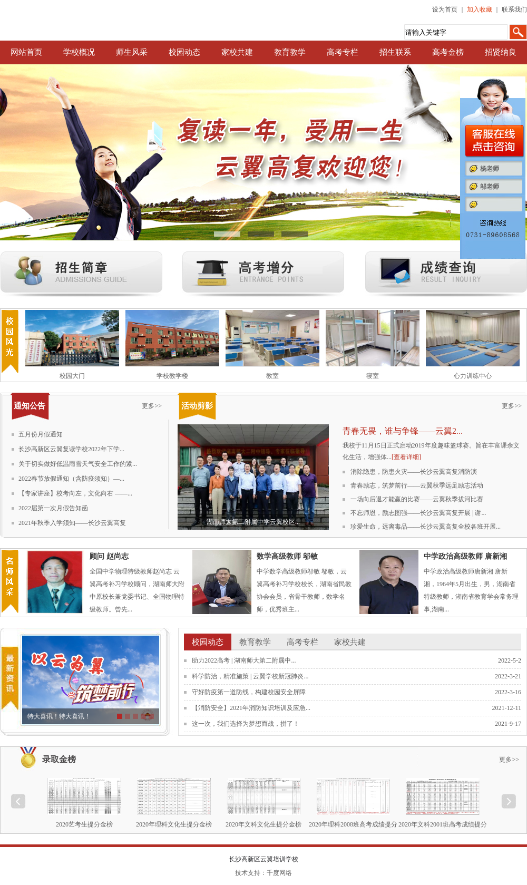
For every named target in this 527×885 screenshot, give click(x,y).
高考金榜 (448, 52)
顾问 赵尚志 (109, 556)
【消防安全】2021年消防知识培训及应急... (251, 708)
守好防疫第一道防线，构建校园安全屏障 (249, 692)
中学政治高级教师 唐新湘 (465, 556)
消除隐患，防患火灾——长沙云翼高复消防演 (413, 471)
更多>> (152, 406)
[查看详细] (406, 457)
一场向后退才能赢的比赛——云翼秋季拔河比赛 (416, 499)
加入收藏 (479, 9)
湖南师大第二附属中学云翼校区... (253, 522)
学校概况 (79, 52)
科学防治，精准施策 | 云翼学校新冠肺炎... (250, 676)
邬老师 (489, 186)
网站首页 (26, 52)
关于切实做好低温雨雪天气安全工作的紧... (77, 464)
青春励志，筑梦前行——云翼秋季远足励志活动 (416, 485)
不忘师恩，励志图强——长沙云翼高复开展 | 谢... (418, 513)
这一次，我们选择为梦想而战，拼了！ (245, 723)
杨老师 (489, 168)
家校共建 (237, 52)
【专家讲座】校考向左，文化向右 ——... (75, 493)
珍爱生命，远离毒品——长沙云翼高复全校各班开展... (425, 526)
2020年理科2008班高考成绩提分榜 (353, 824)
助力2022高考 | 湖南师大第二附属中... (244, 660)
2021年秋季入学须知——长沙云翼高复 (72, 523)
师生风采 (132, 52)
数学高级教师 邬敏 (287, 556)
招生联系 (395, 52)
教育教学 (290, 52)
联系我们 (514, 9)
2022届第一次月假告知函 (53, 508)
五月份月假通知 (40, 434)
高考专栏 (342, 52)
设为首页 (444, 9)
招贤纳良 (500, 52)
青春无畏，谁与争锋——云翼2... (403, 430)
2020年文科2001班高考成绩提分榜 (442, 824)
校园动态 (184, 52)
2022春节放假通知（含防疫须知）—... (71, 478)
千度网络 (279, 873)
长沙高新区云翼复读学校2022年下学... (71, 449)
